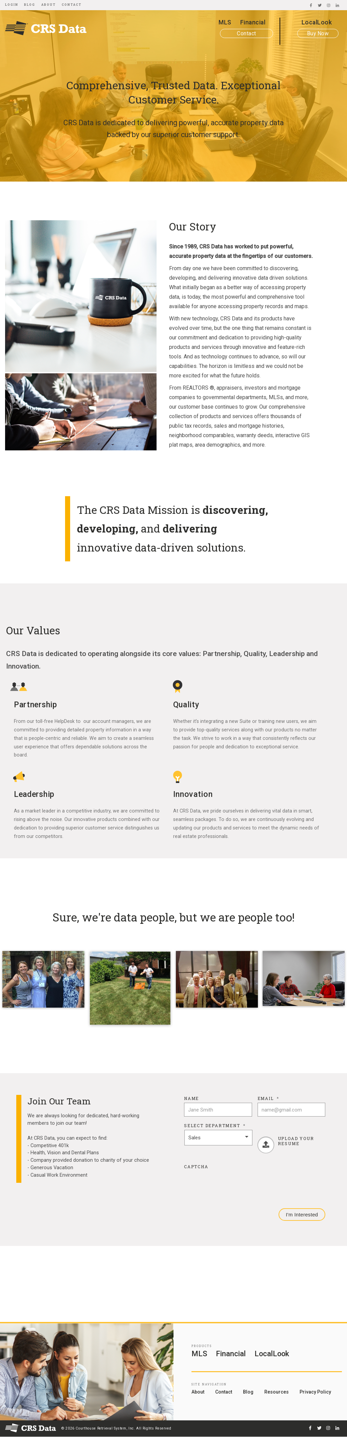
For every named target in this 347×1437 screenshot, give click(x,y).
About (48, 4)
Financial (252, 22)
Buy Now (318, 33)
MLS (225, 22)
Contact (72, 4)
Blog (29, 4)
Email (268, 1098)
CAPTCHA (196, 1166)
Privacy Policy (315, 1392)
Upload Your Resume (296, 1141)
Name (191, 1098)
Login (11, 4)
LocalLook (317, 22)
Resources (276, 1392)
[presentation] (235, 1184)
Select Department (214, 1125)
